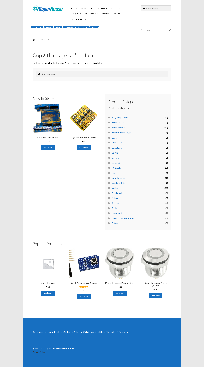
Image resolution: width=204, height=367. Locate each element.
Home (35, 27)
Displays (115, 158)
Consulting (117, 147)
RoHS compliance (91, 13)
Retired (115, 198)
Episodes (47, 27)
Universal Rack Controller (123, 218)
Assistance (106, 13)
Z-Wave (115, 223)
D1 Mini (115, 152)
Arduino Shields (118, 127)
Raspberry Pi (117, 193)
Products (69, 27)
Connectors (117, 142)
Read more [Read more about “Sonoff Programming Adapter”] (83, 296)
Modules (115, 188)
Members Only (118, 183)
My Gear (117, 13)
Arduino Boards (118, 122)
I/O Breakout (117, 168)
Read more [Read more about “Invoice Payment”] (48, 293)
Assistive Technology (121, 132)
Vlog (58, 27)
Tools (114, 208)
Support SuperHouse (79, 19)
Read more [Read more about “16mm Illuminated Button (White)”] (155, 296)
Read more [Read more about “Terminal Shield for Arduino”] (48, 147)
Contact (92, 27)
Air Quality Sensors (120, 117)
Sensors (115, 203)
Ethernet (116, 163)
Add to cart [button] (83, 147)
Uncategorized (118, 213)
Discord (81, 27)
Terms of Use (116, 8)
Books (114, 137)
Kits (113, 173)
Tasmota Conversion (78, 8)
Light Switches (118, 178)
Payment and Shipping (98, 8)
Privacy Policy (76, 13)
